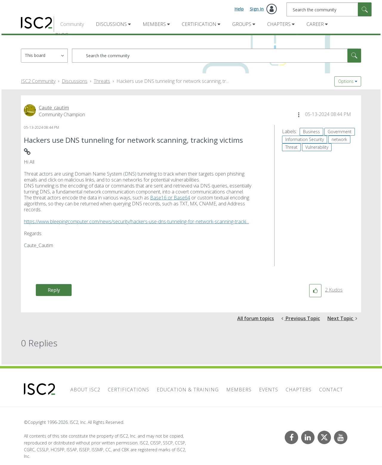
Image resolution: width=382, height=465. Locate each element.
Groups (241, 24)
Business (311, 131)
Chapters (279, 24)
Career (315, 24)
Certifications (128, 389)
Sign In (257, 9)
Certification (199, 24)
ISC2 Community (38, 81)
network (339, 139)
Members (154, 24)
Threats (102, 81)
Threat (291, 147)
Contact (331, 389)
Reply (54, 290)
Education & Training (188, 389)
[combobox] (329, 9)
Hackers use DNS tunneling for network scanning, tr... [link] (172, 81)
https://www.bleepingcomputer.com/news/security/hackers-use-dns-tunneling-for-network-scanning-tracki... (136, 221)
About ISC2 (85, 389)
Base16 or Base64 (170, 197)
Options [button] (346, 81)
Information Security (304, 139)
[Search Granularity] (44, 55)
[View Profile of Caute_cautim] (54, 107)
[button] (299, 115)
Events (268, 389)
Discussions (111, 24)
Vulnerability (316, 147)
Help (239, 9)
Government (340, 131)
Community (72, 24)
